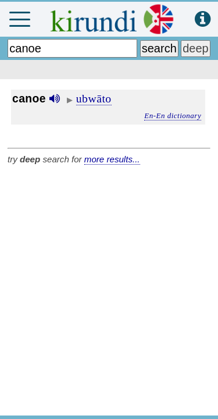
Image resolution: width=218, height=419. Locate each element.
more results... (112, 159)
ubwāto (94, 98)
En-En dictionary (172, 115)
